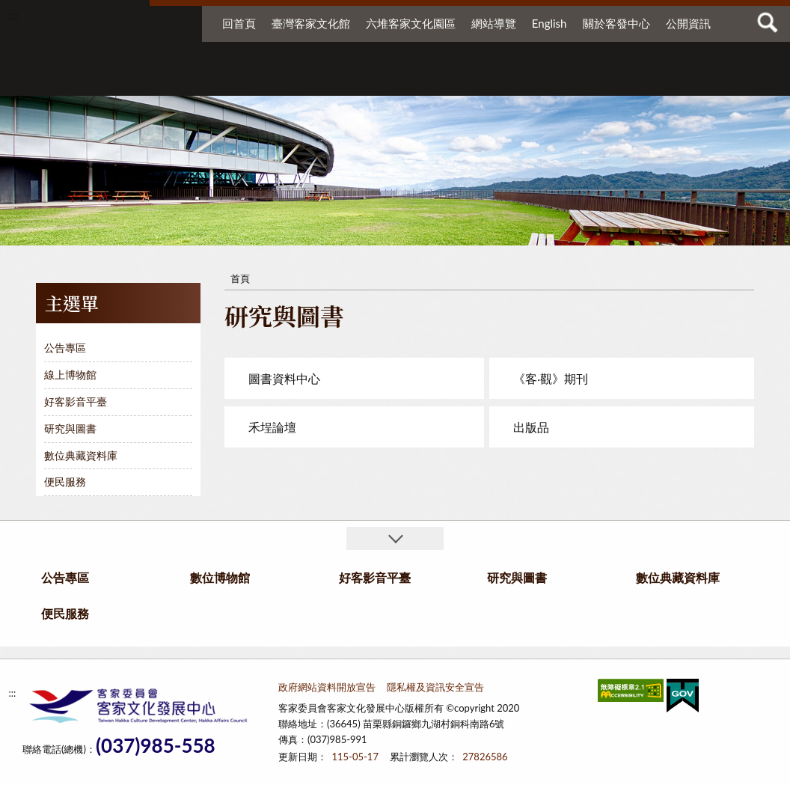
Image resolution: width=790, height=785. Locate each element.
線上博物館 (70, 374)
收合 (395, 538)
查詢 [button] (767, 22)
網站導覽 (493, 23)
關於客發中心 (616, 23)
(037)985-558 (155, 745)
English (549, 23)
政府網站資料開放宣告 (327, 687)
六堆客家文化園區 (411, 23)
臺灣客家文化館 (311, 23)
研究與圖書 (461, 80)
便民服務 (663, 80)
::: (14, 14)
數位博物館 (263, 80)
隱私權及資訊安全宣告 (435, 687)
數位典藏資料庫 (571, 80)
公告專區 (159, 80)
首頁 (240, 278)
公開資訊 (688, 23)
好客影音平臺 (368, 80)
